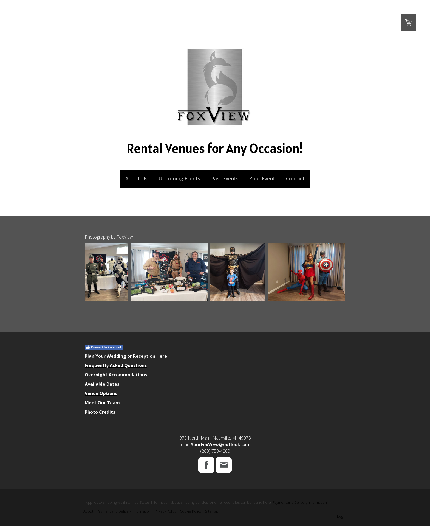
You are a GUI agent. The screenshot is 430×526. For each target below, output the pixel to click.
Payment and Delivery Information (300, 502)
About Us (136, 178)
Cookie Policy (191, 511)
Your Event (262, 178)
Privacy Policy (165, 511)
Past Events (225, 178)
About (88, 511)
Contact (295, 178)
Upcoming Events (179, 178)
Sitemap (211, 511)
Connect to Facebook (104, 347)
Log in (342, 516)
